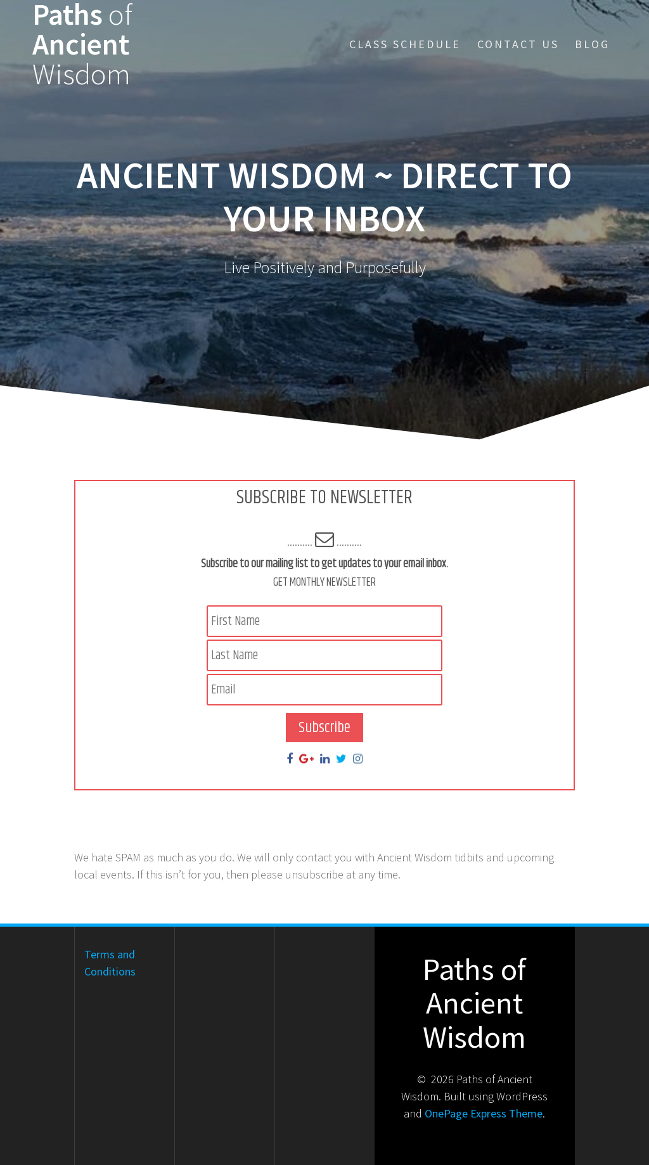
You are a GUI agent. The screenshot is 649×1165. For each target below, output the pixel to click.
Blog (592, 44)
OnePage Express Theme (484, 1113)
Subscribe (324, 727)
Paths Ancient (82, 44)
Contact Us (518, 44)
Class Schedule (405, 44)
